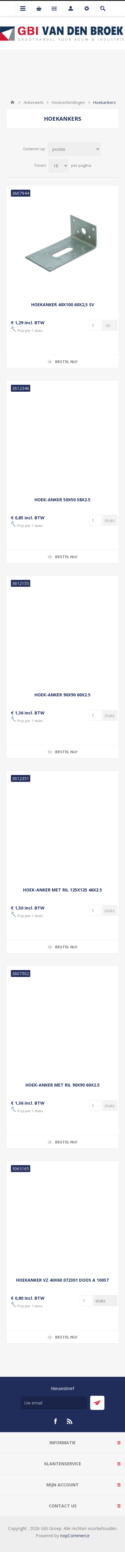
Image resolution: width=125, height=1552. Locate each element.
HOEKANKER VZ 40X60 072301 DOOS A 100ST (62, 1280)
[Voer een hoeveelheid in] (95, 325)
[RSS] (70, 1421)
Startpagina (12, 102)
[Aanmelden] (54, 1402)
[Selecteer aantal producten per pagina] (58, 166)
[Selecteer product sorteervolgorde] (74, 149)
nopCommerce (75, 1535)
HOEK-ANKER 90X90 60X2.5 (62, 695)
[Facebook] (55, 1421)
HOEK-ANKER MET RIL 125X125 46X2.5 (62, 890)
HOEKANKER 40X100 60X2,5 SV (62, 304)
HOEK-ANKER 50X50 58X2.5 (62, 499)
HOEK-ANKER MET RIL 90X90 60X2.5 (62, 1085)
